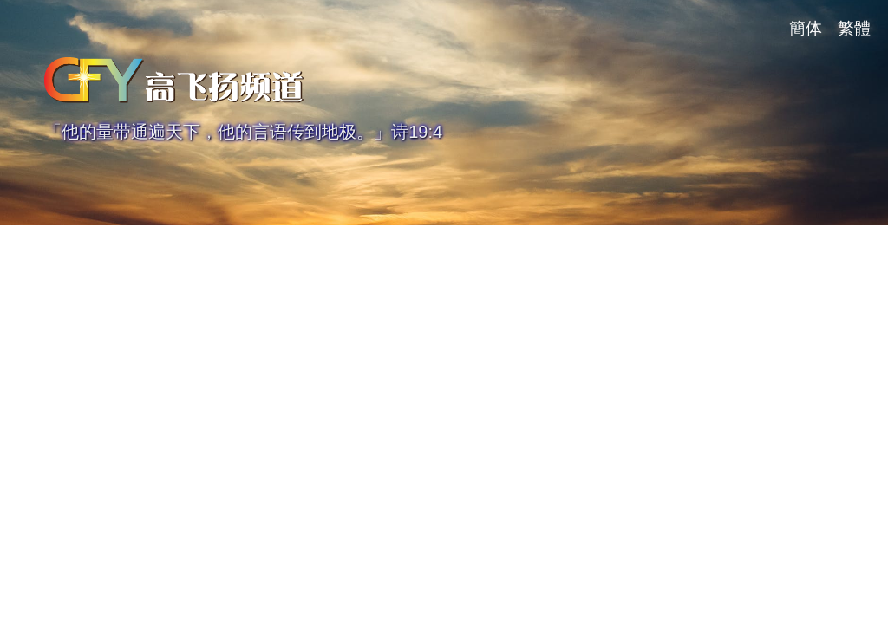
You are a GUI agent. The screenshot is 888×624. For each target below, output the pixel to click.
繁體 (854, 28)
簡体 (805, 28)
